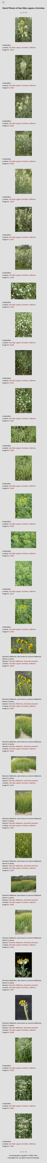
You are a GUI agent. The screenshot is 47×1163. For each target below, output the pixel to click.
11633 (12, 88)
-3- (24, 12)
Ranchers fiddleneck (16, 661)
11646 (12, 556)
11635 (12, 164)
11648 (12, 632)
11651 (12, 751)
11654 (12, 870)
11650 (12, 708)
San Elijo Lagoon (15, 47)
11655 (12, 904)
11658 (12, 1032)
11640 (12, 345)
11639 (12, 307)
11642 (12, 421)
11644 (12, 488)
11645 (12, 526)
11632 (12, 50)
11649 (12, 666)
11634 (12, 126)
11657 (12, 990)
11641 (12, 383)
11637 (12, 239)
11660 (12, 1108)
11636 (12, 201)
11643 (12, 450)
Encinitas (25, 47)
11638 (12, 277)
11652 (12, 785)
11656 (12, 947)
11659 (12, 1070)
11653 (12, 828)
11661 (12, 1146)
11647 (12, 594)
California (32, 47)
